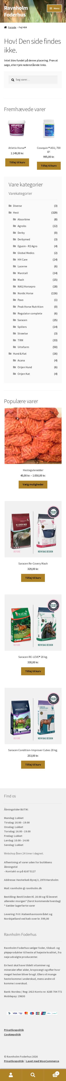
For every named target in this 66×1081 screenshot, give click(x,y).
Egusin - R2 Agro (27, 246)
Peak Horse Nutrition (30, 306)
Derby (21, 232)
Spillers (22, 327)
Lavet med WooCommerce (42, 1061)
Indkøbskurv (51, 1073)
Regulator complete (30, 313)
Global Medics (26, 253)
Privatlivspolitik (14, 1030)
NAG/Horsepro (26, 286)
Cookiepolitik (12, 1034)
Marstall (23, 273)
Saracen (22, 320)
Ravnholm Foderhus (16, 11)
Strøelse (23, 333)
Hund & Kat (20, 353)
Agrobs (22, 226)
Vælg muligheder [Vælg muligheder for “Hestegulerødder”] (33, 484)
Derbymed (24, 239)
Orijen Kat (24, 373)
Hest (16, 212)
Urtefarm (23, 347)
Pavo (20, 300)
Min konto (11, 1075)
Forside (12, 27)
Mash (21, 279)
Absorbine (24, 219)
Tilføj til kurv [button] (17, 162)
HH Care (22, 259)
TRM (20, 340)
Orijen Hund (25, 367)
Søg (33, 1075)
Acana (21, 360)
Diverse (17, 205)
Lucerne (22, 266)
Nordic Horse (25, 293)
